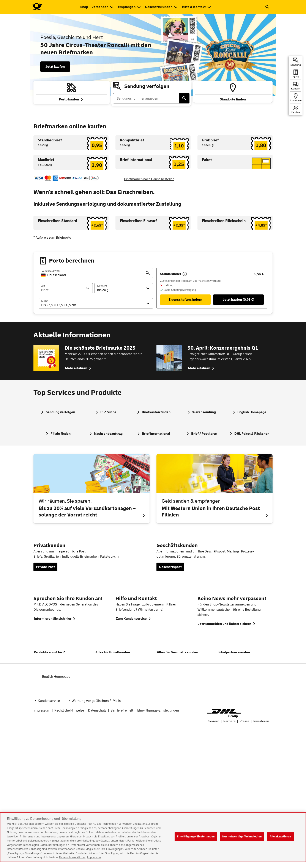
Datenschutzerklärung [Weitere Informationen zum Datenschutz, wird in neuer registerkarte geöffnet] (72, 857)
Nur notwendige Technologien (242, 836)
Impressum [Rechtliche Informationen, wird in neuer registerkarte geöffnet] (94, 857)
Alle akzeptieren (280, 836)
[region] (153, 837)
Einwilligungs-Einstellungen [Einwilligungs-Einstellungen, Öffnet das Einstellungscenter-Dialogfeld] (196, 836)
